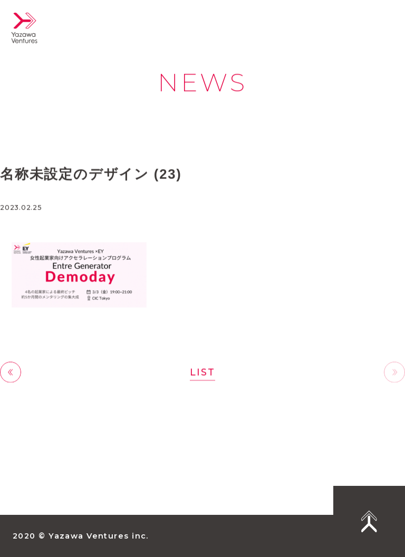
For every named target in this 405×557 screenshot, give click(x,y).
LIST (202, 372)
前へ (10, 373)
